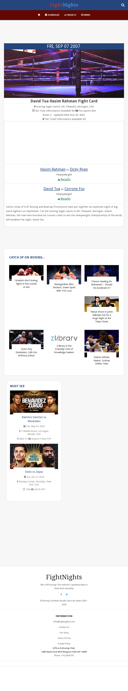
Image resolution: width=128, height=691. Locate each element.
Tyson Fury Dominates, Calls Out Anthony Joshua (26, 352)
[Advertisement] (64, 33)
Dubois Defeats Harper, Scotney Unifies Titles (102, 360)
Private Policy (64, 643)
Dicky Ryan (79, 169)
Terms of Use (64, 638)
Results (70, 15)
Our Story (64, 632)
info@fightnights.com (64, 621)
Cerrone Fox (74, 188)
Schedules (52, 15)
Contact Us (64, 627)
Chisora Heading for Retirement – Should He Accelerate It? (101, 284)
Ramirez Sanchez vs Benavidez (34, 419)
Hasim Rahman (53, 169)
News (85, 15)
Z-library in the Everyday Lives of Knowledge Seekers (64, 349)
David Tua (52, 188)
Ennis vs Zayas (34, 471)
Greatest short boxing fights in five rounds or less (26, 283)
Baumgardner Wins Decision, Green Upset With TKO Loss (64, 287)
